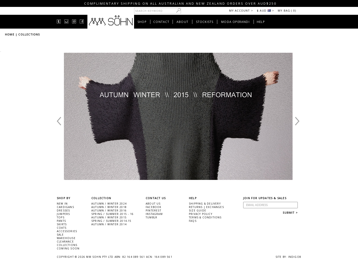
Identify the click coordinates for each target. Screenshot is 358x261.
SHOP (142, 22)
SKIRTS (62, 224)
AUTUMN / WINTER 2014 (109, 224)
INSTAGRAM (154, 214)
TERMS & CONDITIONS (205, 217)
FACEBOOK (153, 207)
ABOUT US (153, 203)
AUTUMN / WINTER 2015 (109, 217)
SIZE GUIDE (197, 210)
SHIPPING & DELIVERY (205, 203)
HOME (9, 34)
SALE (60, 234)
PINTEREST (153, 210)
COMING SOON (68, 248)
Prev (70, 175)
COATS (61, 227)
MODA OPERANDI (235, 22)
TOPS (60, 217)
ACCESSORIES (67, 231)
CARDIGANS (65, 207)
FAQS (193, 221)
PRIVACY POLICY (200, 214)
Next (286, 175)
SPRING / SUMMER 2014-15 (111, 221)
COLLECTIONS (29, 34)
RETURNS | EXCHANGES (206, 207)
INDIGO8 (294, 257)
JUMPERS (63, 214)
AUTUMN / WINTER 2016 (109, 210)
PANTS (61, 221)
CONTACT (161, 22)
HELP (261, 22)
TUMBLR (151, 217)
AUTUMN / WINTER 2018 (109, 207)
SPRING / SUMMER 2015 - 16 (112, 214)
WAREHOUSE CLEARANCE (66, 239)
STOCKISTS (205, 22)
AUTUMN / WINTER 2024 (109, 203)
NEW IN (62, 203)
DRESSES (63, 210)
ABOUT (182, 22)
